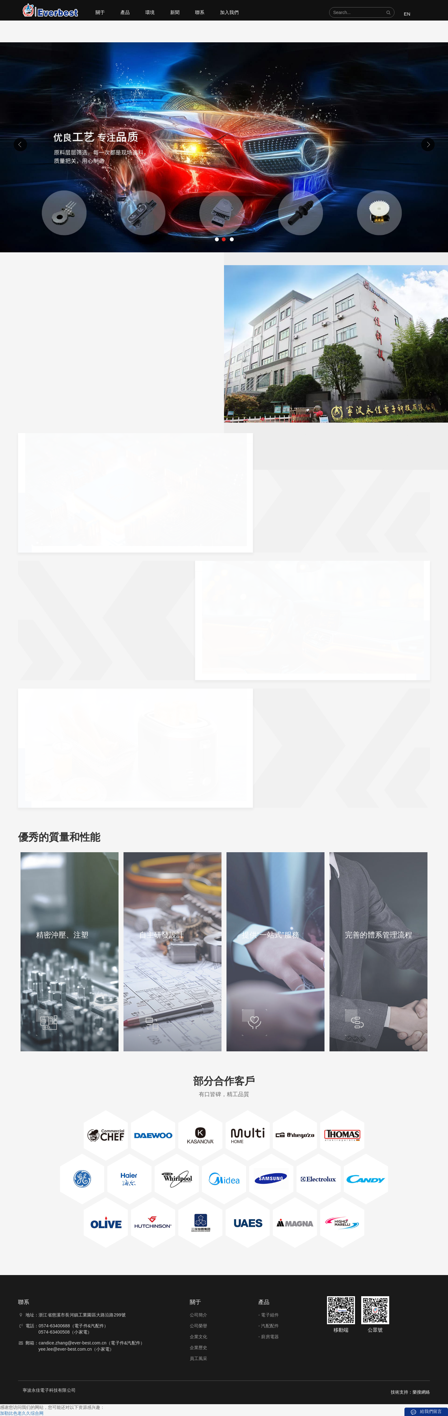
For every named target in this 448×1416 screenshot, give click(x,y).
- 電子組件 (268, 1314)
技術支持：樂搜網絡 (410, 1392)
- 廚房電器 (268, 1336)
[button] (388, 12)
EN (407, 13)
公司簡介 (199, 1314)
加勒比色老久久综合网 (22, 1413)
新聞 (175, 12)
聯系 (199, 12)
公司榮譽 (199, 1325)
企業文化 (199, 1336)
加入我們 (229, 12)
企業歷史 (199, 1347)
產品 (125, 12)
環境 (150, 12)
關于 (100, 12)
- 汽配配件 (268, 1325)
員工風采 (199, 1358)
